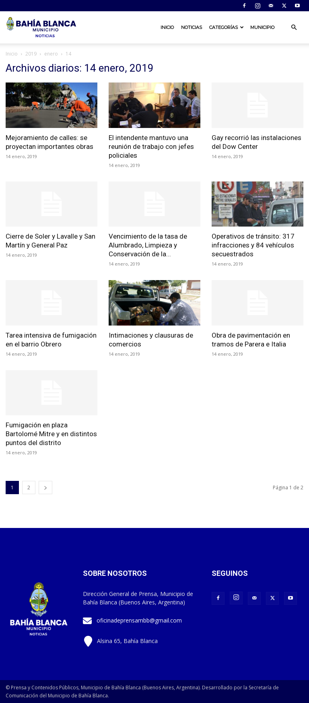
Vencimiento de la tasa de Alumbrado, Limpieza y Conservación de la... (148, 245)
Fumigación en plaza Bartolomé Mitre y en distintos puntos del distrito (51, 434)
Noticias (191, 27)
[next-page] (45, 487)
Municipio (262, 27)
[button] (293, 27)
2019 (31, 53)
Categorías (226, 27)
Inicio (167, 27)
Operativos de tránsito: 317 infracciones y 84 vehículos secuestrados (253, 245)
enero (51, 53)
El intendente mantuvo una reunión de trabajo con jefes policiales (151, 146)
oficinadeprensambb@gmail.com (139, 620)
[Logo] (42, 27)
